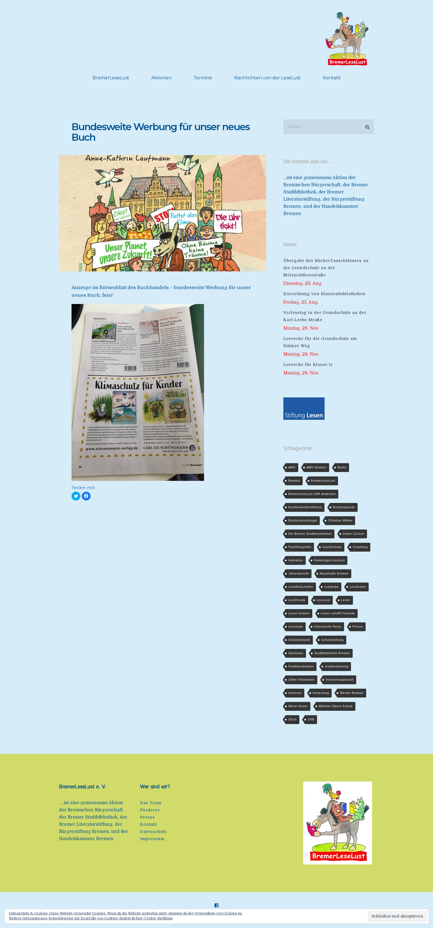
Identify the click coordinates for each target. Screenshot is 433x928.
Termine (203, 77)
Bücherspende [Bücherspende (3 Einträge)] (344, 507)
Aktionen (161, 77)
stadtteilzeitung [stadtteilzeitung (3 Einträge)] (336, 666)
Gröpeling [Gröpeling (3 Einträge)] (360, 547)
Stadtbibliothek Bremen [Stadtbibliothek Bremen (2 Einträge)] (332, 653)
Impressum (152, 839)
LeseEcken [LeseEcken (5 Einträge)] (358, 587)
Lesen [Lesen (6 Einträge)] (345, 600)
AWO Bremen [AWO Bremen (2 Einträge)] (316, 467)
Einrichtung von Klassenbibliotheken (324, 294)
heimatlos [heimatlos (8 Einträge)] (295, 560)
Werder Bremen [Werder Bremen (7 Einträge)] (351, 693)
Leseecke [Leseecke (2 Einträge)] (331, 587)
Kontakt (332, 77)
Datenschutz (153, 831)
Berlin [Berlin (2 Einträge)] (341, 467)
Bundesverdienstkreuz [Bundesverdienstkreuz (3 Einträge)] (305, 507)
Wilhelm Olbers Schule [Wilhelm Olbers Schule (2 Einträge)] (336, 706)
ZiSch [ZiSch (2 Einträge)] (292, 719)
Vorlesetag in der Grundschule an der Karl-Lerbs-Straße (324, 316)
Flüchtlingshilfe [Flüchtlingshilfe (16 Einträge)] (299, 547)
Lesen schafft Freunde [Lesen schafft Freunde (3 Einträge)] (338, 613)
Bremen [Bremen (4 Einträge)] (294, 481)
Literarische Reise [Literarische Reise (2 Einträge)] (327, 627)
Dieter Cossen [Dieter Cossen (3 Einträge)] (353, 534)
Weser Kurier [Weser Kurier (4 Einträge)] (298, 706)
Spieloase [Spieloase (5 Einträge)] (295, 653)
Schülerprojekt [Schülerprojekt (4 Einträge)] (299, 640)
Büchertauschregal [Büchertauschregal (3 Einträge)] (302, 520)
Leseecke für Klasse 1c (308, 364)
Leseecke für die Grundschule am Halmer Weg (320, 342)
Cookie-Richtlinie (158, 918)
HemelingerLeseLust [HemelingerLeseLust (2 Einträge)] (329, 560)
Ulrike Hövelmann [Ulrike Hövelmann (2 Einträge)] (301, 680)
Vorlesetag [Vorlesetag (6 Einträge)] (321, 693)
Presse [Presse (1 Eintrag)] (357, 627)
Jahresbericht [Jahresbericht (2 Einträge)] (298, 574)
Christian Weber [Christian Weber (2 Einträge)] (340, 520)
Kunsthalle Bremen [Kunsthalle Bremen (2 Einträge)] (334, 574)
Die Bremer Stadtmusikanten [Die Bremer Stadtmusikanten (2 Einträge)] (310, 534)
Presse (147, 817)
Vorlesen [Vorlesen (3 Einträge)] (295, 693)
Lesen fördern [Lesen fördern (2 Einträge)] (299, 613)
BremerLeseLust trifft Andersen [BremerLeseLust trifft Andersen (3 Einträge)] (312, 494)
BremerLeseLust (111, 77)
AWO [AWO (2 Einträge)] (291, 467)
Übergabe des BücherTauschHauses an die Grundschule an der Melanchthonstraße (326, 267)
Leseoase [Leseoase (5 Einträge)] (295, 627)
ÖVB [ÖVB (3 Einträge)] (311, 719)
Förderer (150, 810)
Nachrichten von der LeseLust (267, 77)
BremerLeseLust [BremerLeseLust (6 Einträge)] (323, 481)
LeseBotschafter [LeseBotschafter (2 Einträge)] (300, 587)
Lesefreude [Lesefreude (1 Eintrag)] (296, 600)
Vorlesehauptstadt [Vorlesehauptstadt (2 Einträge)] (339, 680)
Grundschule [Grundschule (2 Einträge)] (332, 547)
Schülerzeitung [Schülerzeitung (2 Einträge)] (332, 640)
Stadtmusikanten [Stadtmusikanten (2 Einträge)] (301, 666)
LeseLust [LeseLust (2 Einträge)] (323, 600)
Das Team (151, 803)
